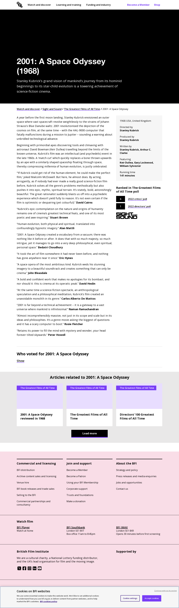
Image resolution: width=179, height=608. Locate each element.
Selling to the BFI (26, 495)
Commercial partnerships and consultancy (33, 503)
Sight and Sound (52, 109)
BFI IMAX (122, 527)
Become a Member (138, 4)
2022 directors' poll (139, 206)
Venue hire (23, 482)
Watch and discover (39, 4)
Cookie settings (130, 598)
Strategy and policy (127, 470)
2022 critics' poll (137, 199)
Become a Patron (76, 476)
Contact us (122, 488)
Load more (89, 433)
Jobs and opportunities (129, 482)
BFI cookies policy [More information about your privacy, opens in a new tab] (48, 601)
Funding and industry (98, 4)
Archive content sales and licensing (36, 476)
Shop (157, 4)
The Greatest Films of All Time (82, 109)
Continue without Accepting (165, 591)
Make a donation (76, 501)
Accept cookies (152, 598)
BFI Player (23, 527)
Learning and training (68, 4)
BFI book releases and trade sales (35, 488)
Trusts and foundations (80, 495)
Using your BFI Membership (82, 482)
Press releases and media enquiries (136, 476)
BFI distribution (26, 470)
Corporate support (77, 488)
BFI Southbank (76, 527)
